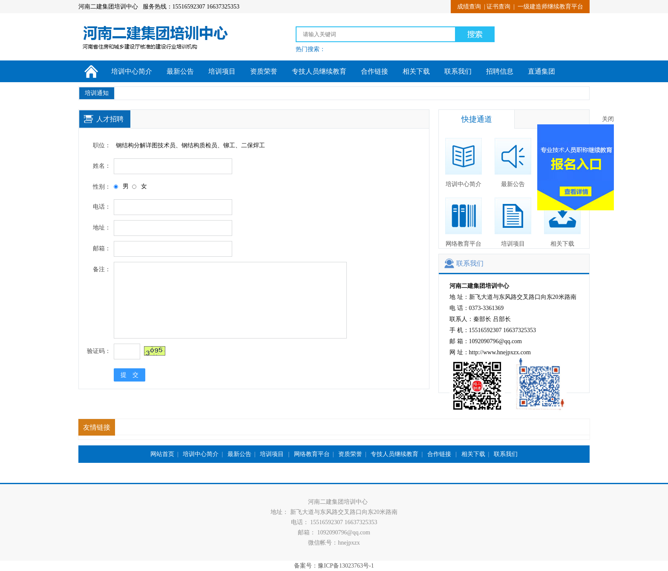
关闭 (611, 117)
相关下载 (416, 71)
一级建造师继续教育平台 (550, 6)
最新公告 (180, 71)
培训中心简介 (131, 71)
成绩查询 (469, 6)
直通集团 (541, 71)
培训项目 (222, 71)
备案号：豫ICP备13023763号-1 (334, 565)
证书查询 (498, 6)
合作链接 (374, 71)
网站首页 (162, 454)
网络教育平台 (463, 222)
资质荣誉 (263, 71)
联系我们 (458, 71)
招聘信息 (499, 71)
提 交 (129, 374)
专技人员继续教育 (319, 71)
